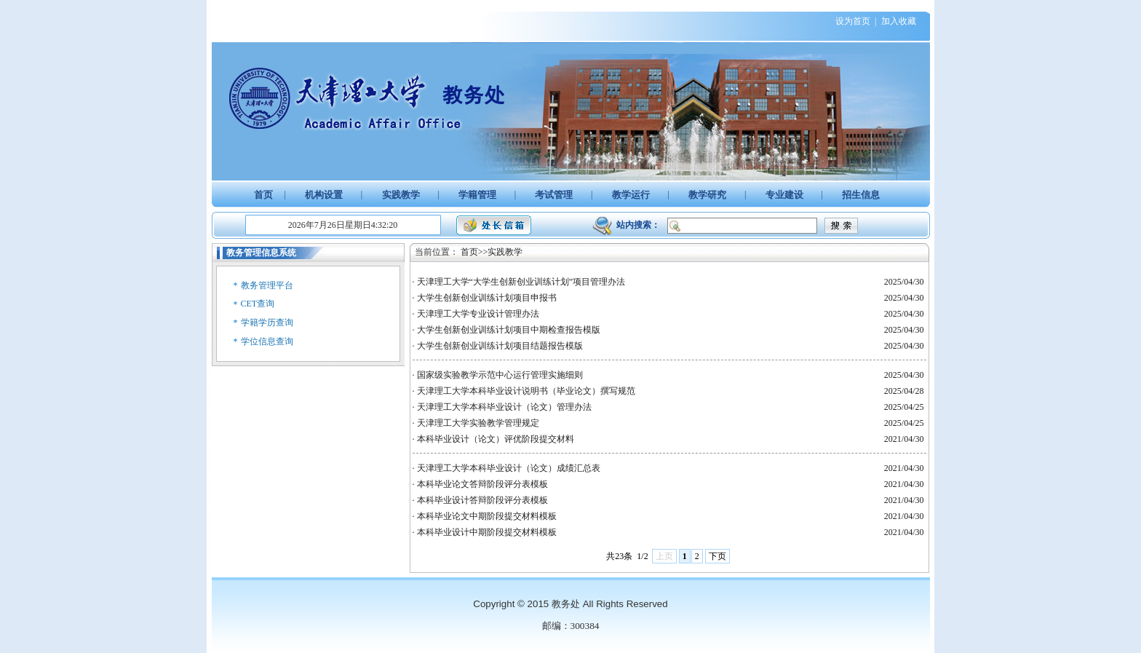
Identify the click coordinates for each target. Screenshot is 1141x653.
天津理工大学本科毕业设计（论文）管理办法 (504, 407)
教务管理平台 (267, 285)
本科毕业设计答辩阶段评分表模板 (482, 500)
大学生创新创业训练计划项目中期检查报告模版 (508, 330)
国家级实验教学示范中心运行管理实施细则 (500, 375)
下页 (717, 556)
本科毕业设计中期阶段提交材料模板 (487, 532)
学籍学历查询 (267, 322)
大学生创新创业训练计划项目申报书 (487, 298)
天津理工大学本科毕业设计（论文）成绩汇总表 (508, 468)
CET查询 (258, 303)
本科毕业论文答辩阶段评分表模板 (482, 484)
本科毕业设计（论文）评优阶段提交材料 (495, 439)
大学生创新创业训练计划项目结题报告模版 (500, 346)
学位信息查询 (267, 341)
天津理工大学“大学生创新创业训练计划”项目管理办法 (521, 282)
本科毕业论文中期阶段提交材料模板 (487, 516)
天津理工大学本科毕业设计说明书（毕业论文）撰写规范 (526, 391)
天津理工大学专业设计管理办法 (478, 314)
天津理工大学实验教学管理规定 (478, 423)
